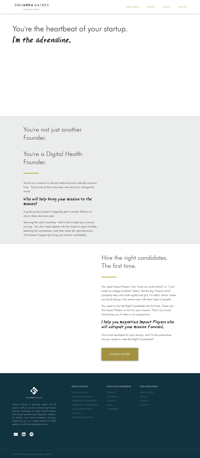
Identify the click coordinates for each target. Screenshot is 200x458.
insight (166, 7)
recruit (151, 7)
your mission (133, 7)
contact (182, 7)
